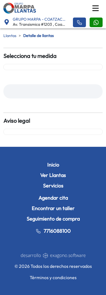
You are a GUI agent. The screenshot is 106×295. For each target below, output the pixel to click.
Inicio (53, 165)
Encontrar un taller (53, 208)
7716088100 (53, 231)
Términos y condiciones (53, 277)
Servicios (53, 185)
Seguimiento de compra (53, 219)
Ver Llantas (53, 175)
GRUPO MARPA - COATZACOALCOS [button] (39, 19)
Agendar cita (53, 198)
